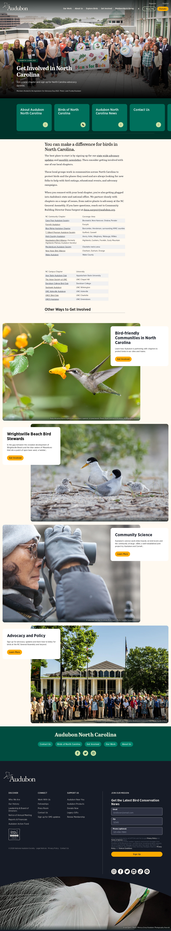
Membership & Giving (124, 8)
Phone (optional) (120, 829)
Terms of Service (117, 840)
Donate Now (72, 808)
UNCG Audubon (52, 299)
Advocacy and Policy (26, 635)
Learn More (122, 554)
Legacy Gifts (72, 812)
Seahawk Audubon (53, 287)
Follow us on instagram (93, 753)
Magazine (152, 3)
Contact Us (141, 110)
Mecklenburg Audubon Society (58, 247)
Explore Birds (92, 8)
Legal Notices (41, 848)
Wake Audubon (51, 255)
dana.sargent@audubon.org (99, 210)
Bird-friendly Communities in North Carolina (135, 337)
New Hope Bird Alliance (55, 251)
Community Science (133, 534)
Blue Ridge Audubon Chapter (57, 228)
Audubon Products (75, 804)
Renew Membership (76, 817)
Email (115, 809)
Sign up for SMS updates (49, 817)
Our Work (67, 8)
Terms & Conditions (125, 848)
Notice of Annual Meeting (20, 815)
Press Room (43, 808)
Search (139, 8)
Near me (150, 9)
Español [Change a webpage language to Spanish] (165, 3)
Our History (14, 804)
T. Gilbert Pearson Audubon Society (60, 232)
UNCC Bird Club (52, 295)
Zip (114, 819)
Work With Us (44, 799)
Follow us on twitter (85, 753)
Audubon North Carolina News (107, 111)
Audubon (15, 6)
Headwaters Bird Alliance (56, 240)
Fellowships (43, 804)
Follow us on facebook (77, 753)
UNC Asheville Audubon (55, 291)
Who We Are (14, 799)
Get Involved (106, 8)
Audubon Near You (75, 799)
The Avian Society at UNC (56, 279)
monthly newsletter (70, 160)
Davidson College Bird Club (56, 283)
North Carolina (28, 61)
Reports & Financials (18, 819)
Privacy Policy (53, 848)
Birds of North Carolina (68, 111)
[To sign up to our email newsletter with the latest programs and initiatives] (136, 811)
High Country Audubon (55, 236)
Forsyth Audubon (52, 224)
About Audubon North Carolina (32, 111)
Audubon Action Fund (19, 824)
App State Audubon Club (56, 275)
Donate (162, 9)
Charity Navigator (14, 834)
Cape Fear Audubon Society (57, 220)
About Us (79, 8)
